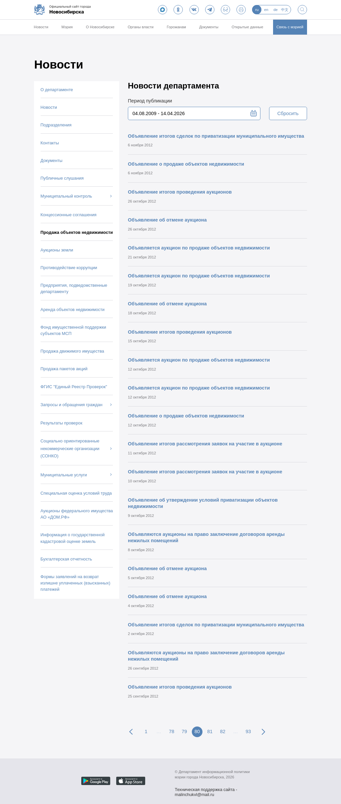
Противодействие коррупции (69, 267)
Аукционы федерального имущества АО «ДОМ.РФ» (77, 514)
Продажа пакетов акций (64, 368)
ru (256, 10)
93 (248, 731)
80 (197, 731)
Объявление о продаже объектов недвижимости (186, 164)
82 (222, 731)
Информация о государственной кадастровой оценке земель (73, 538)
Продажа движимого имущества (72, 351)
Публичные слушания (62, 178)
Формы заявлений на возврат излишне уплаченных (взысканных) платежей (76, 583)
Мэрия (67, 27)
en (266, 10)
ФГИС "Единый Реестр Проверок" (74, 386)
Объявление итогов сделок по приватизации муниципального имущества (216, 136)
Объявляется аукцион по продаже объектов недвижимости (199, 247)
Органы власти (141, 27)
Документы (208, 27)
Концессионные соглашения (69, 214)
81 (209, 731)
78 (171, 731)
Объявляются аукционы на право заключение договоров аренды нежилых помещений (206, 537)
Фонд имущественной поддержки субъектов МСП (73, 330)
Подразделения (56, 124)
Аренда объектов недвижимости (73, 309)
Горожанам (176, 27)
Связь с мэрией (289, 27)
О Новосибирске (100, 27)
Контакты (50, 142)
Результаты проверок (62, 422)
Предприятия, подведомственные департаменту (74, 288)
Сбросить (288, 113)
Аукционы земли (57, 249)
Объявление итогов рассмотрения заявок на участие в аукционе (205, 443)
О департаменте (57, 89)
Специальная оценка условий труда (76, 493)
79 (184, 731)
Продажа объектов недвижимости (77, 232)
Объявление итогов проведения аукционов (180, 192)
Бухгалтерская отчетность (66, 559)
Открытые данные (247, 27)
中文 (284, 10)
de (275, 10)
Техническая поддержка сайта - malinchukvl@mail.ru (206, 790)
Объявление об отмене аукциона (167, 220)
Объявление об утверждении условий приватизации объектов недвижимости (203, 503)
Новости (41, 27)
